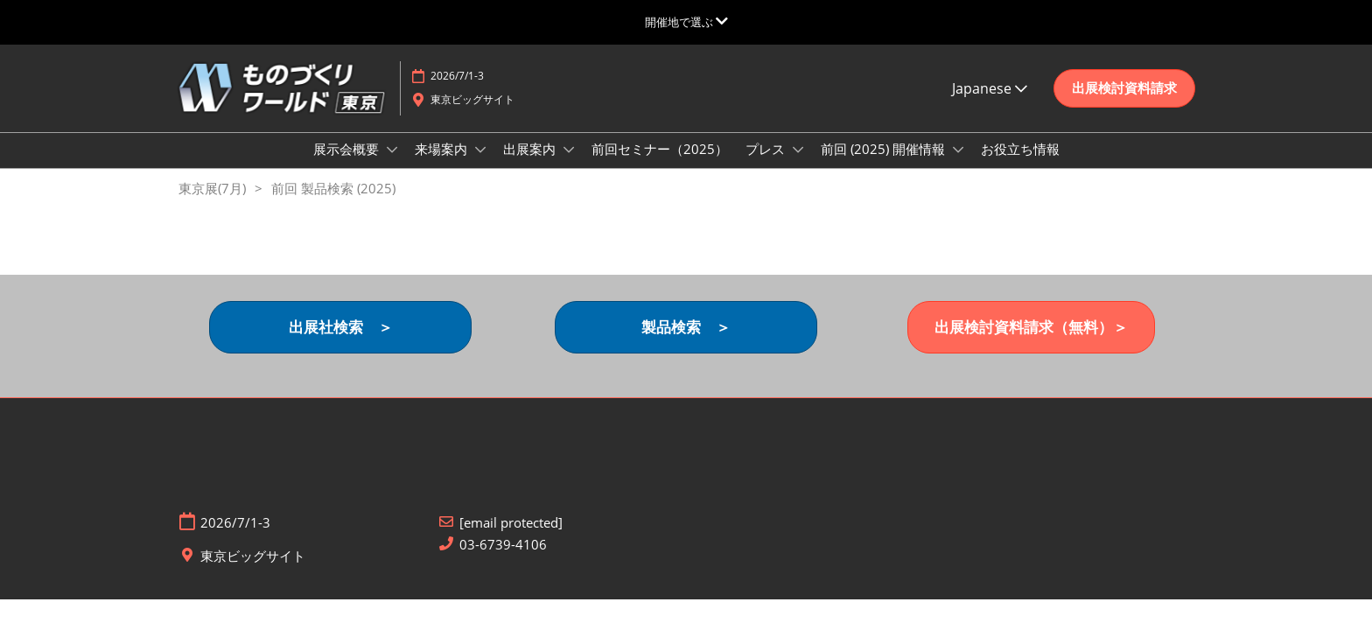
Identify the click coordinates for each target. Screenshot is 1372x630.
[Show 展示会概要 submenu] (392, 166)
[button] (1124, 105)
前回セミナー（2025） (660, 165)
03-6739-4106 (503, 560)
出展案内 (531, 165)
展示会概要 (347, 165)
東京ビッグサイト (472, 115)
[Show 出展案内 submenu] (569, 166)
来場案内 (443, 165)
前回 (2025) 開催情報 (884, 165)
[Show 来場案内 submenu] (480, 166)
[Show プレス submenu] (798, 166)
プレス (767, 165)
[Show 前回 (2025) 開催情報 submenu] (958, 166)
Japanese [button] (989, 105)
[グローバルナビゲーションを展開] (686, 22)
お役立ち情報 (1020, 165)
